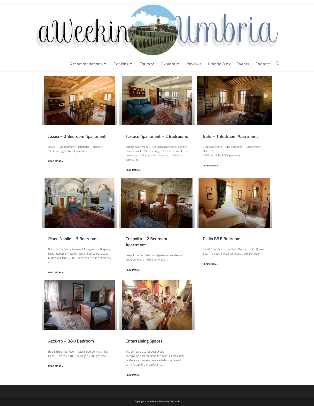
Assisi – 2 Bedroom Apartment (77, 136)
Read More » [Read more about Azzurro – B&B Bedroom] (55, 366)
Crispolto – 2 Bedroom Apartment (146, 241)
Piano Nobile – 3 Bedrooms (73, 238)
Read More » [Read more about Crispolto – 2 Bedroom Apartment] (133, 270)
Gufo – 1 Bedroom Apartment (230, 136)
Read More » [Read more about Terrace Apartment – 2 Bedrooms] (133, 170)
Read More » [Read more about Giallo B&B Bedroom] (210, 264)
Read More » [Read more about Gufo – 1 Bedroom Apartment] (210, 166)
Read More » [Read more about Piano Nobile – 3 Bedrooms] (55, 273)
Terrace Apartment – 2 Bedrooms (157, 136)
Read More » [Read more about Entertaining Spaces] (133, 375)
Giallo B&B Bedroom (222, 238)
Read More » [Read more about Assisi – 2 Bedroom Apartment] (55, 161)
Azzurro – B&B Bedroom (71, 341)
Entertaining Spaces (144, 341)
